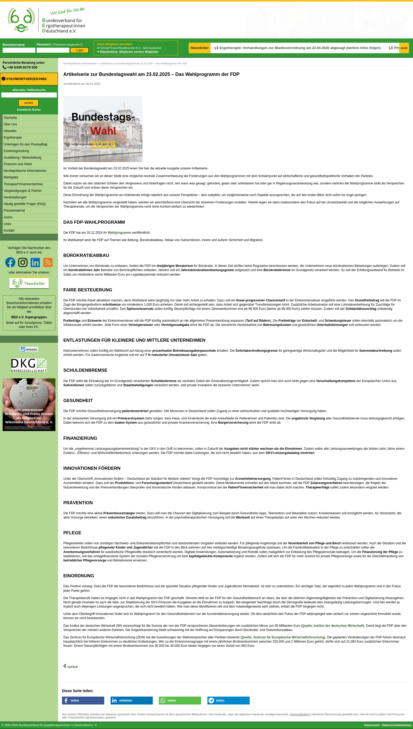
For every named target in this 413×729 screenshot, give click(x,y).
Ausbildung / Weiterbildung (22, 157)
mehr (404, 48)
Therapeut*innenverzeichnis (23, 184)
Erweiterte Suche (29, 109)
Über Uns (10, 124)
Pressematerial (14, 210)
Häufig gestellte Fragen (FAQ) (25, 204)
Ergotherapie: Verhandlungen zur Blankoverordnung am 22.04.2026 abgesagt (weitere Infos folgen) (286, 48)
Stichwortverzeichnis (24, 79)
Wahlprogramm (119, 232)
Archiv (8, 217)
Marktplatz (11, 177)
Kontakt (9, 230)
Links (7, 224)
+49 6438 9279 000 (22, 67)
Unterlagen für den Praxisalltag (25, 144)
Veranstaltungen (15, 197)
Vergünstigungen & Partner (23, 191)
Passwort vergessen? (67, 44)
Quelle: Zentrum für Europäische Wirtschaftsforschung (282, 637)
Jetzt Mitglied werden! (114, 44)
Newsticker (200, 48)
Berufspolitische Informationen (25, 171)
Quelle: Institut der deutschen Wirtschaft (332, 626)
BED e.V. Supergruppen (29, 317)
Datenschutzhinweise (397, 725)
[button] (83, 700)
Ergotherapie (13, 137)
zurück (73, 667)
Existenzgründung (16, 151)
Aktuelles (10, 131)
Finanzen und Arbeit (18, 164)
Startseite (10, 118)
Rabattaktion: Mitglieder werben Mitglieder (129, 51)
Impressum (372, 725)
